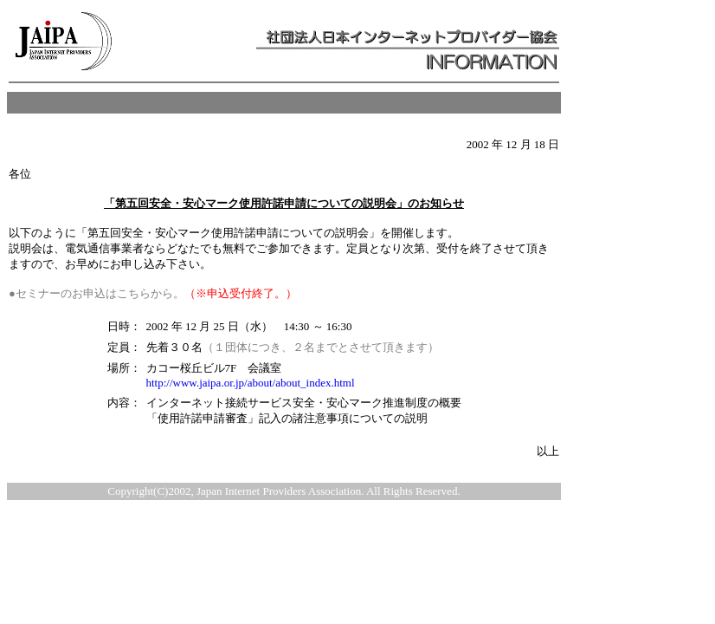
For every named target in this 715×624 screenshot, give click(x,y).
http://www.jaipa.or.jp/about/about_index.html (250, 382)
